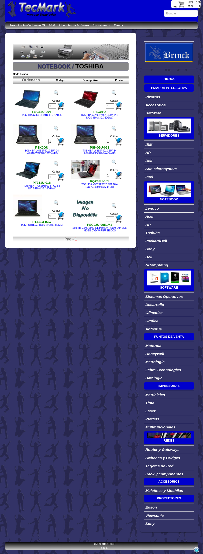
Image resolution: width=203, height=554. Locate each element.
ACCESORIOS (169, 481)
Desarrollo (154, 305)
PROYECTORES (169, 498)
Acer (149, 216)
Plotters (152, 419)
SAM (52, 25)
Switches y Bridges (162, 458)
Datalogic (153, 378)
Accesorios (155, 105)
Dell (148, 161)
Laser (150, 411)
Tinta (149, 403)
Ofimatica (154, 313)
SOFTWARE (169, 287)
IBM (148, 144)
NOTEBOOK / (56, 66)
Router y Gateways (162, 449)
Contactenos (101, 25)
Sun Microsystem (161, 169)
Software (153, 113)
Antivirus (153, 329)
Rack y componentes (164, 474)
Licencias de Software (74, 25)
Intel (149, 177)
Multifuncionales (160, 427)
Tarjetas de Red (159, 466)
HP (148, 153)
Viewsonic (154, 515)
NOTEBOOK (169, 199)
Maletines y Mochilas (164, 491)
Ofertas (168, 79)
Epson (151, 507)
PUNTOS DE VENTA (169, 336)
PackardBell (156, 241)
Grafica (152, 321)
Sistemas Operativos (164, 296)
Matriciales (155, 395)
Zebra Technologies (163, 370)
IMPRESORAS (169, 386)
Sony (150, 249)
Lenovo (152, 208)
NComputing (156, 265)
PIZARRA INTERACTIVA (169, 88)
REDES (168, 440)
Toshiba (152, 233)
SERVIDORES (169, 135)
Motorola (153, 346)
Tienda (118, 25)
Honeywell (154, 354)
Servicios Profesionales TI (27, 25)
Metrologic (155, 362)
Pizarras (152, 97)
